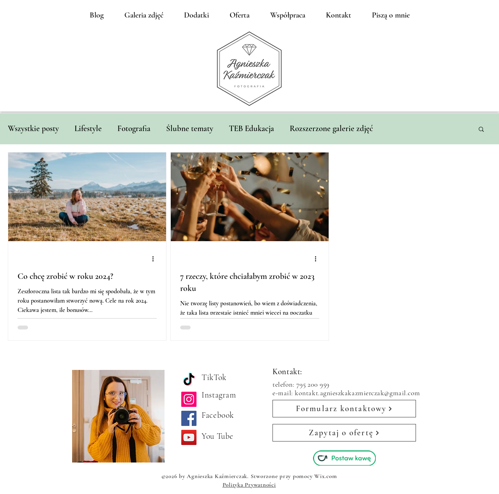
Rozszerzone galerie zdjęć (331, 128)
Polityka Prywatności (249, 484)
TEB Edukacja (251, 128)
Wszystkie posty (33, 128)
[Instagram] (188, 399)
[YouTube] (188, 437)
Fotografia (133, 128)
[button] (481, 130)
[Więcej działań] (155, 258)
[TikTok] (188, 380)
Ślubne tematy (189, 128)
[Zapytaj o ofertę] (344, 432)
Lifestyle (88, 128)
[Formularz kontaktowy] (344, 408)
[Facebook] (188, 418)
